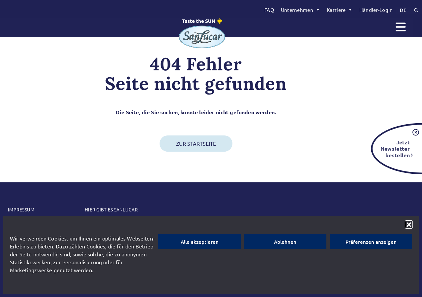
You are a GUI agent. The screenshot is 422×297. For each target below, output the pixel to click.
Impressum (21, 209)
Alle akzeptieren (200, 242)
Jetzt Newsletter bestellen (395, 148)
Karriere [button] (340, 10)
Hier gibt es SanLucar (111, 209)
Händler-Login (376, 10)
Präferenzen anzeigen (371, 242)
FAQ (269, 10)
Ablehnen (285, 242)
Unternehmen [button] (300, 10)
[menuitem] (269, 10)
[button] (409, 224)
